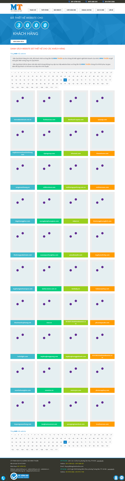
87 (49, 84)
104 (22, 87)
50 (102, 76)
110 (51, 87)
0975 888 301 (91, 2)
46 (85, 76)
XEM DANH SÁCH (18, 41)
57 (28, 80)
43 (73, 76)
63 (53, 80)
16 (66, 72)
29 (16, 76)
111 (56, 87)
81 (24, 84)
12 (50, 72)
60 (40, 80)
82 (28, 84)
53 (12, 80)
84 (36, 84)
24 (99, 72)
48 (94, 76)
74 (98, 80)
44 (77, 76)
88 (53, 84)
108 (42, 87)
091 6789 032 (74, 2)
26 (107, 72)
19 (78, 72)
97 (89, 84)
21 (87, 72)
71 (85, 80)
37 (49, 76)
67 (69, 80)
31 (24, 76)
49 (98, 76)
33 (32, 76)
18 (74, 72)
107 (37, 87)
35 (40, 76)
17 (70, 72)
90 (61, 84)
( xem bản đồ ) (100, 461)
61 (45, 80)
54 (16, 80)
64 (57, 80)
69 (77, 80)
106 (32, 87)
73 (94, 80)
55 (20, 80)
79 (16, 84)
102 (12, 87)
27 (111, 72)
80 (20, 84)
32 (28, 76)
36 (45, 76)
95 (81, 84)
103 (17, 87)
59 (36, 80)
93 (73, 84)
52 (110, 76)
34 (36, 76)
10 (42, 72)
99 (98, 84)
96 (85, 84)
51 (106, 76)
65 (61, 80)
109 (46, 87)
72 (89, 80)
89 (57, 84)
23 (95, 72)
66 (65, 80)
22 (91, 72)
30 (20, 76)
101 (107, 84)
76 (106, 80)
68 (73, 80)
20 (82, 72)
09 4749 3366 (108, 2)
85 (40, 84)
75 (102, 80)
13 (54, 72)
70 (81, 80)
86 (45, 84)
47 (89, 76)
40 (61, 76)
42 (69, 76)
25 (103, 72)
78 (12, 84)
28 (12, 76)
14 (58, 72)
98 (94, 84)
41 (65, 76)
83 (32, 84)
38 (53, 76)
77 (110, 80)
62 (49, 80)
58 (32, 80)
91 (65, 84)
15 (62, 72)
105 (27, 87)
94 (77, 84)
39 (57, 76)
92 (69, 84)
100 (102, 84)
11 (46, 72)
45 (81, 76)
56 (24, 80)
